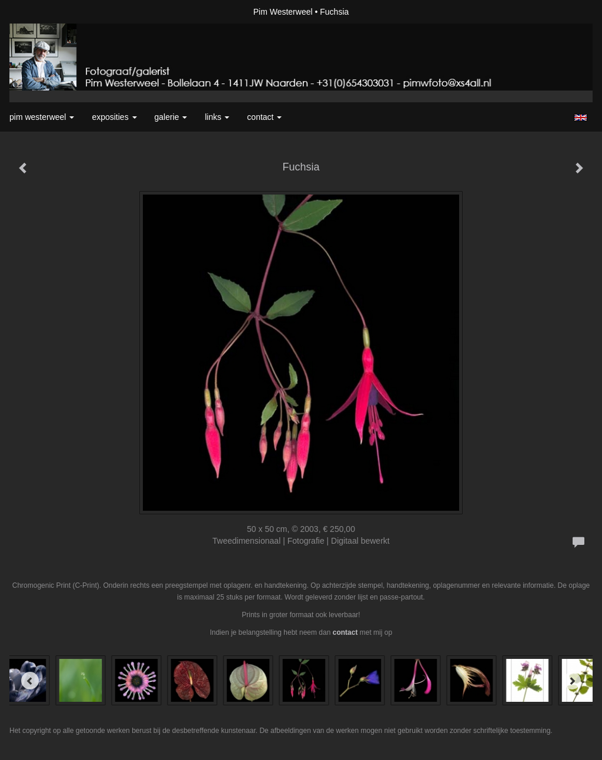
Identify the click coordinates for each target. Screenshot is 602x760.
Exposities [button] (114, 117)
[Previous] (30, 680)
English (580, 117)
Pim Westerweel (283, 11)
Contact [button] (264, 117)
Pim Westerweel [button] (41, 117)
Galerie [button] (171, 117)
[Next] (572, 680)
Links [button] (217, 117)
